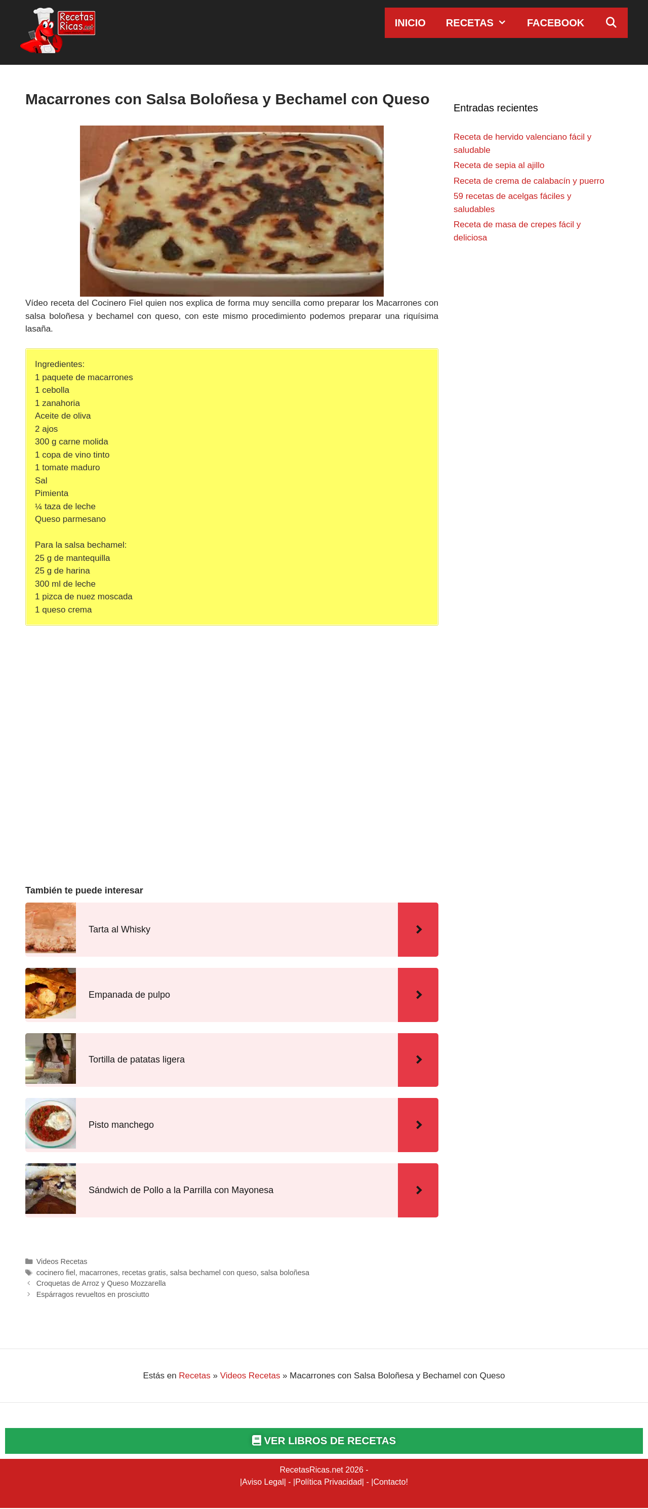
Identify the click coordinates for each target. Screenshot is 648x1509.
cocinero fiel (55, 1273)
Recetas (481, 23)
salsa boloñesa (285, 1273)
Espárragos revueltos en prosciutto (92, 1294)
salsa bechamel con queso (213, 1273)
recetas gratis (144, 1273)
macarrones (98, 1273)
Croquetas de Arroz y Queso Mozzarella (101, 1283)
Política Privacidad (328, 1483)
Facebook (555, 22)
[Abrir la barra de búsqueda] (611, 23)
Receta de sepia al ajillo (499, 165)
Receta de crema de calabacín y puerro (529, 181)
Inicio (410, 22)
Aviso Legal (263, 1483)
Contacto (389, 1483)
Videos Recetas (62, 1261)
